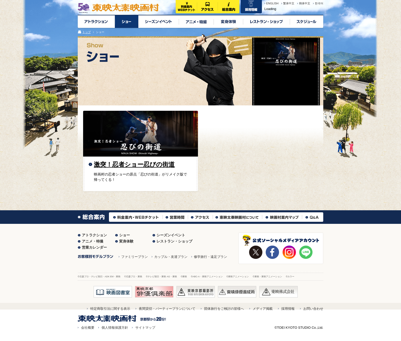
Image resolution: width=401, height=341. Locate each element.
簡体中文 (304, 3)
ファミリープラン (134, 257)
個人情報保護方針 (115, 327)
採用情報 (288, 309)
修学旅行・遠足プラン (210, 257)
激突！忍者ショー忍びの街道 (134, 164)
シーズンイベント (171, 235)
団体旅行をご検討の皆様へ (224, 309)
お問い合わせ (313, 309)
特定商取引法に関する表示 (110, 309)
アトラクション (94, 235)
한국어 (319, 3)
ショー (124, 235)
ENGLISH (272, 3)
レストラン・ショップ (174, 241)
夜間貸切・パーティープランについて (167, 309)
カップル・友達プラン (170, 257)
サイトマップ (145, 327)
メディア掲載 (263, 309)
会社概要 (87, 327)
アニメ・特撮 (92, 241)
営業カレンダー (94, 247)
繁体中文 (288, 3)
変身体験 (126, 241)
